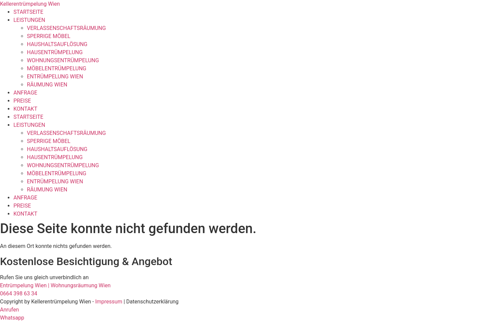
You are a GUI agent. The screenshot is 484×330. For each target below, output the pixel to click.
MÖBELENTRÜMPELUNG (56, 68)
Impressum (108, 301)
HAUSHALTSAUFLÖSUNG (57, 44)
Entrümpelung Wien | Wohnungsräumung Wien (55, 285)
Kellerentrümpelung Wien (30, 4)
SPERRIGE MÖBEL (48, 36)
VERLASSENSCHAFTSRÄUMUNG (66, 28)
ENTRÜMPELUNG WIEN (55, 76)
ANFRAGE (25, 92)
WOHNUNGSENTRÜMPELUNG (63, 60)
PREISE (22, 101)
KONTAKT (25, 109)
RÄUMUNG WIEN (47, 84)
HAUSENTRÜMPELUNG (55, 52)
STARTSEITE (28, 12)
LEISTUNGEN (29, 20)
